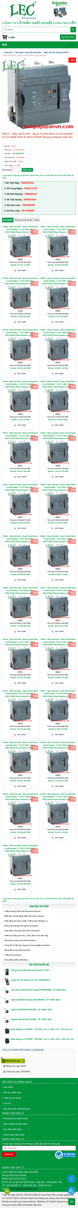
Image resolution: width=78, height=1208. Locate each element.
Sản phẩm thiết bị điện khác (16, 960)
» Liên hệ (6, 1103)
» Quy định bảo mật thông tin (16, 1108)
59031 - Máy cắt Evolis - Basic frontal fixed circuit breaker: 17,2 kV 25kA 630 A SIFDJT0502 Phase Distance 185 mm (57, 693)
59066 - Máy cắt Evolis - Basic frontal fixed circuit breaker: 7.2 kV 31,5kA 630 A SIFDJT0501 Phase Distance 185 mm (20, 384)
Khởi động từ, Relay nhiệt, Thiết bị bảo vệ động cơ (25, 921)
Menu (4, 44)
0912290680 (27, 210)
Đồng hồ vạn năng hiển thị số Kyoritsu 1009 (30, 970)
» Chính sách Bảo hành (13, 1134)
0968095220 (27, 183)
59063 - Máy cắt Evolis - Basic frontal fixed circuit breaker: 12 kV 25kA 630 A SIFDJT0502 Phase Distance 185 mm (20, 539)
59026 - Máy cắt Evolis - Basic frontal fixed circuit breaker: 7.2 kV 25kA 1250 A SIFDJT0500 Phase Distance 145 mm (57, 229)
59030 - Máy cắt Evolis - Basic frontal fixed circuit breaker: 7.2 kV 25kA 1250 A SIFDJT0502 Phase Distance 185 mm (57, 281)
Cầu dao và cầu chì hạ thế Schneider (20, 940)
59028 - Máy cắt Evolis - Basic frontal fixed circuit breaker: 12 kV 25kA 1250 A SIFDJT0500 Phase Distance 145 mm (57, 487)
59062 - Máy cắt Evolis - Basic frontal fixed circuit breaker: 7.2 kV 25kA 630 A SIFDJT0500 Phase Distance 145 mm (20, 229)
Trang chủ (8, 52)
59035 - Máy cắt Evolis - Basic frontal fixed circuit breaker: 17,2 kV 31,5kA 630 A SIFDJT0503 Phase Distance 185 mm (20, 797)
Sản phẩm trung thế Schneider (17, 950)
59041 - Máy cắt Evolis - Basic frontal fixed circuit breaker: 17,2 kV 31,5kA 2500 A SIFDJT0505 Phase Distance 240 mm (20, 848)
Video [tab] (36, 220)
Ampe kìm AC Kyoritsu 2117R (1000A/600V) (30, 980)
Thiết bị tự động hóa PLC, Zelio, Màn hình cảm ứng (26, 935)
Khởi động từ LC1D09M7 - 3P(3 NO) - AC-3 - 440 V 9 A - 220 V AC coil (41, 1029)
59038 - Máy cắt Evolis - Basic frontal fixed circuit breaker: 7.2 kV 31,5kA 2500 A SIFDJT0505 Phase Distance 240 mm (57, 435)
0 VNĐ (11, 37)
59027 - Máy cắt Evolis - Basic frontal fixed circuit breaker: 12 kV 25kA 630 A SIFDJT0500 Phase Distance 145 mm (20, 487)
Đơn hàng (68, 37)
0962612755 (30, 188)
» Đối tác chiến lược (11, 1092)
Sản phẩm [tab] (8, 220)
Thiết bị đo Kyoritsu (12, 955)
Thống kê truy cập (12, 1061)
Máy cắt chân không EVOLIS (56, 52)
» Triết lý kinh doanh (12, 1098)
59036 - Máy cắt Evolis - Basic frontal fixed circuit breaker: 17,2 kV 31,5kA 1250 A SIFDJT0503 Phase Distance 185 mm (57, 797)
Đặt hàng (22, 270)
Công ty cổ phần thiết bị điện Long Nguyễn (23, 1049)
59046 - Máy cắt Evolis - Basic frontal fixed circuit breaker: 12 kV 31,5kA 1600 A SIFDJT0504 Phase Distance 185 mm (57, 642)
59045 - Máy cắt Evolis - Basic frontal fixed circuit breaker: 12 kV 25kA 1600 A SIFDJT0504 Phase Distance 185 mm (20, 590)
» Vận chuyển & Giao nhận (14, 1124)
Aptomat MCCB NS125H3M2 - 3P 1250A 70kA (31, 1019)
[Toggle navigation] (72, 45)
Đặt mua (27, 170)
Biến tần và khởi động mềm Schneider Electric (24, 916)
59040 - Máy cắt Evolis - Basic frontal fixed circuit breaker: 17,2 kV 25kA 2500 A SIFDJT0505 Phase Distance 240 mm (57, 745)
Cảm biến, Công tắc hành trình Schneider (22, 931)
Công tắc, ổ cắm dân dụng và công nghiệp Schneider (27, 945)
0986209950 (28, 205)
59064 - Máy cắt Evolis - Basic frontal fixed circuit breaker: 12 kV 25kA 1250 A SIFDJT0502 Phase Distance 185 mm (57, 539)
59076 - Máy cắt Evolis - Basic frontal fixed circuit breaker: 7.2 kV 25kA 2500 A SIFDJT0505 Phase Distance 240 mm (57, 332)
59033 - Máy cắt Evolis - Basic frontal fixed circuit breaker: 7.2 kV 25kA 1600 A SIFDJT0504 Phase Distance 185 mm (20, 332)
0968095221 (31, 194)
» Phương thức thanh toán (15, 1118)
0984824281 (30, 199)
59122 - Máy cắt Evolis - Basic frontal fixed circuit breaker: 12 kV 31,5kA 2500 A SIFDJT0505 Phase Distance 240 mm (20, 693)
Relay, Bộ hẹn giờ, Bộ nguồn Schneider (21, 926)
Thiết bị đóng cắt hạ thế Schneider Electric (22, 911)
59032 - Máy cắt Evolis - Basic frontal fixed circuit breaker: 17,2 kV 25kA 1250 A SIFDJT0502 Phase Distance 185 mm (20, 745)
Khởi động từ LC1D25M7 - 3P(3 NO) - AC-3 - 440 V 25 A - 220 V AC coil (42, 1039)
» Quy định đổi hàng (12, 1129)
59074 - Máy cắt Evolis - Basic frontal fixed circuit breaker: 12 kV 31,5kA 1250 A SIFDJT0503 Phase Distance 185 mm (20, 642)
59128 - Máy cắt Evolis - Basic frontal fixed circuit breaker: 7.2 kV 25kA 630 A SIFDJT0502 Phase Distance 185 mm (20, 281)
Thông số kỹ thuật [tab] (23, 220)
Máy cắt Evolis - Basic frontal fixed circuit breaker (25, 55)
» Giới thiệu (7, 1087)
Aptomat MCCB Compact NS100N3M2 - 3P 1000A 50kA (35, 1000)
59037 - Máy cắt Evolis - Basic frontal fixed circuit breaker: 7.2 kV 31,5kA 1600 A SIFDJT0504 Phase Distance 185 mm (20, 435)
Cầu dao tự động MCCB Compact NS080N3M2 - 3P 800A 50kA (38, 990)
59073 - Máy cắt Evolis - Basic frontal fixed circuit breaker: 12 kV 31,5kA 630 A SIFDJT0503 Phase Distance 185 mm (57, 590)
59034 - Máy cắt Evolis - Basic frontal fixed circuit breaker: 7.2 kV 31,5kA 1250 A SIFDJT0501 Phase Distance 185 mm (57, 384)
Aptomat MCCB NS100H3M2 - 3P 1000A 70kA (31, 1009)
